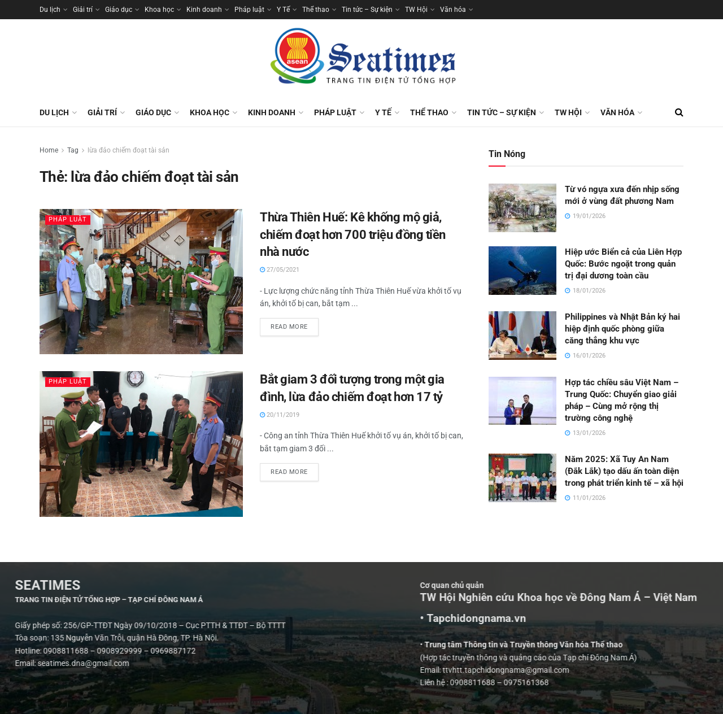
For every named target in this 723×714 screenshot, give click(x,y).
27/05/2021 (279, 269)
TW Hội (416, 10)
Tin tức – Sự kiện (367, 10)
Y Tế (283, 10)
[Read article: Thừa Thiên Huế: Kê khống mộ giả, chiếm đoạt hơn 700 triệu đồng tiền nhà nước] (141, 281)
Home (49, 150)
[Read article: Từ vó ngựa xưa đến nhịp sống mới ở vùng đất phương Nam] (522, 208)
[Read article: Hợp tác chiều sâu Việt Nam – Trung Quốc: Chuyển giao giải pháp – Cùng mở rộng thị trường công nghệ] (522, 401)
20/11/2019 (279, 415)
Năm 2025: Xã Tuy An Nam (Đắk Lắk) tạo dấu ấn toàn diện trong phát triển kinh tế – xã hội (624, 471)
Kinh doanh (204, 10)
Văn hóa (453, 10)
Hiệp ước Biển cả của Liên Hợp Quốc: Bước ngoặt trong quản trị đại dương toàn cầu (623, 264)
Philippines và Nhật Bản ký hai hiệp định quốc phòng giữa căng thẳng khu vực (622, 329)
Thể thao (315, 10)
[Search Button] (679, 112)
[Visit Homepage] (361, 58)
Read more (295, 324)
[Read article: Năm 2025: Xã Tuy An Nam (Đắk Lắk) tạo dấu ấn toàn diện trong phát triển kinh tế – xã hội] (522, 478)
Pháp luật (249, 10)
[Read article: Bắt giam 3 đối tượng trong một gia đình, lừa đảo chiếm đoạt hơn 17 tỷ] (141, 443)
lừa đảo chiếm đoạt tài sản (128, 150)
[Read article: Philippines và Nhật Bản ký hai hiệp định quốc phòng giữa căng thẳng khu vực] (522, 335)
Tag (73, 150)
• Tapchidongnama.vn (608, 618)
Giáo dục (118, 10)
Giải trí (83, 10)
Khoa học (159, 10)
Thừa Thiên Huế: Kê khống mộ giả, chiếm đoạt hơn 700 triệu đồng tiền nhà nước (353, 234)
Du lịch (50, 10)
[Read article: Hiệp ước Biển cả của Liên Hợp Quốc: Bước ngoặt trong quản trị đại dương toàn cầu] (522, 270)
